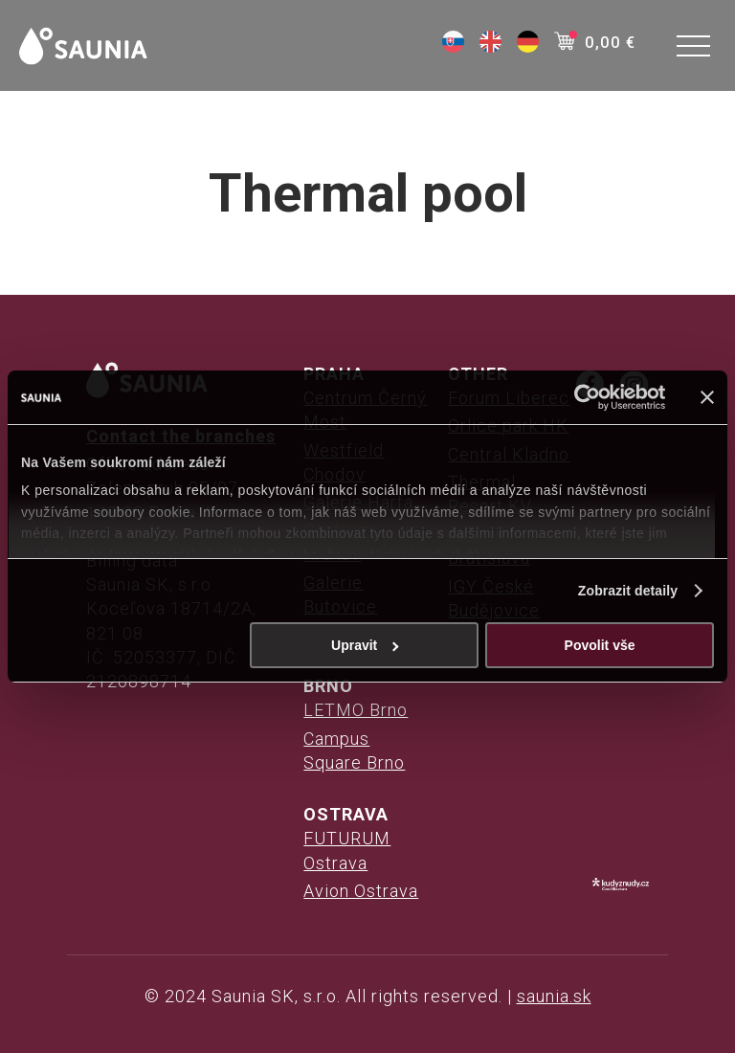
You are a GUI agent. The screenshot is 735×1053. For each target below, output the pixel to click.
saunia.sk (554, 996)
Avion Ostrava (360, 891)
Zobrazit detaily (628, 590)
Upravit (365, 645)
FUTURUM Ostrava (346, 850)
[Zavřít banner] (707, 397)
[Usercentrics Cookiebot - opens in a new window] (581, 397)
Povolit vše (600, 645)
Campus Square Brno (354, 750)
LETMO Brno (355, 710)
